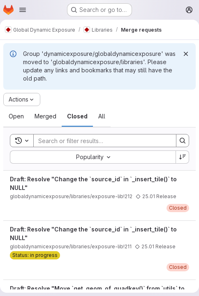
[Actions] (21, 99)
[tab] (16, 116)
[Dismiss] (186, 54)
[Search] (100, 141)
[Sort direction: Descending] (182, 157)
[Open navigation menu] (22, 9)
